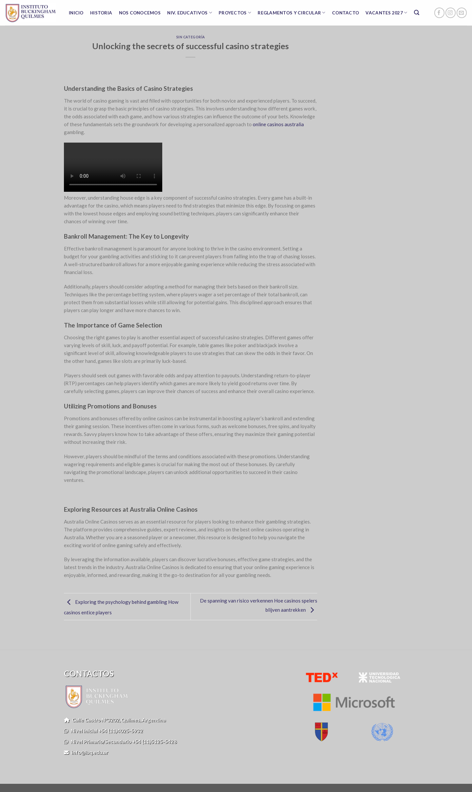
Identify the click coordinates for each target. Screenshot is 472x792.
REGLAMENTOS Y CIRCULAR (291, 13)
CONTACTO (345, 12)
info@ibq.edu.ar (86, 752)
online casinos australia (278, 124)
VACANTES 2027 (386, 13)
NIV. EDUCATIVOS (189, 13)
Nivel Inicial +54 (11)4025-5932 (103, 731)
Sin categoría (190, 37)
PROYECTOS (235, 13)
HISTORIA (101, 12)
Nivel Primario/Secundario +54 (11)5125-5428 (120, 741)
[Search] (417, 13)
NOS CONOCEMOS (140, 12)
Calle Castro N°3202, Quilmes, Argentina (115, 720)
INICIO (76, 12)
